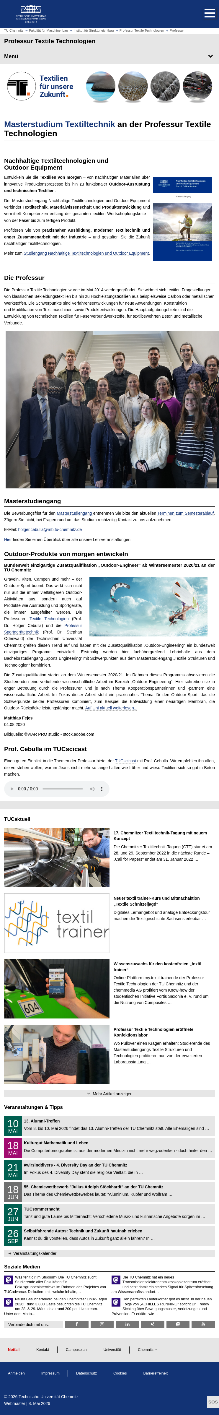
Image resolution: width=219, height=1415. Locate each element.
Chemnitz (145, 1350)
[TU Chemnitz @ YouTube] (203, 1324)
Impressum (50, 1373)
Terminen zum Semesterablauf (185, 513)
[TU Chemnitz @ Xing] (152, 1324)
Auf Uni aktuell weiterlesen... (111, 708)
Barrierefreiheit (155, 1373)
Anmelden (16, 1373)
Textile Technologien (49, 618)
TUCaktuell (17, 819)
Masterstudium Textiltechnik (59, 124)
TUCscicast (125, 760)
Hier (8, 539)
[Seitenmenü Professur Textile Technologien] (109, 56)
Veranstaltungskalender (34, 1253)
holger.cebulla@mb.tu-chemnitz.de (50, 529)
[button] (203, 14)
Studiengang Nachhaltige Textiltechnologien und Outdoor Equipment (86, 253)
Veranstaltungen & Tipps (33, 1107)
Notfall (13, 1350)
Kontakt (42, 1350)
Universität (112, 1350)
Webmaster (14, 1403)
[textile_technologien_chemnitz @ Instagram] (102, 1324)
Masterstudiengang (75, 513)
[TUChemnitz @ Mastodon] (178, 1324)
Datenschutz (86, 1373)
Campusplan (76, 1350)
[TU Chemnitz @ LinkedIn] (127, 1324)
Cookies (120, 1373)
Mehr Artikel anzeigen (113, 1093)
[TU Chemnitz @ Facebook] (77, 1324)
